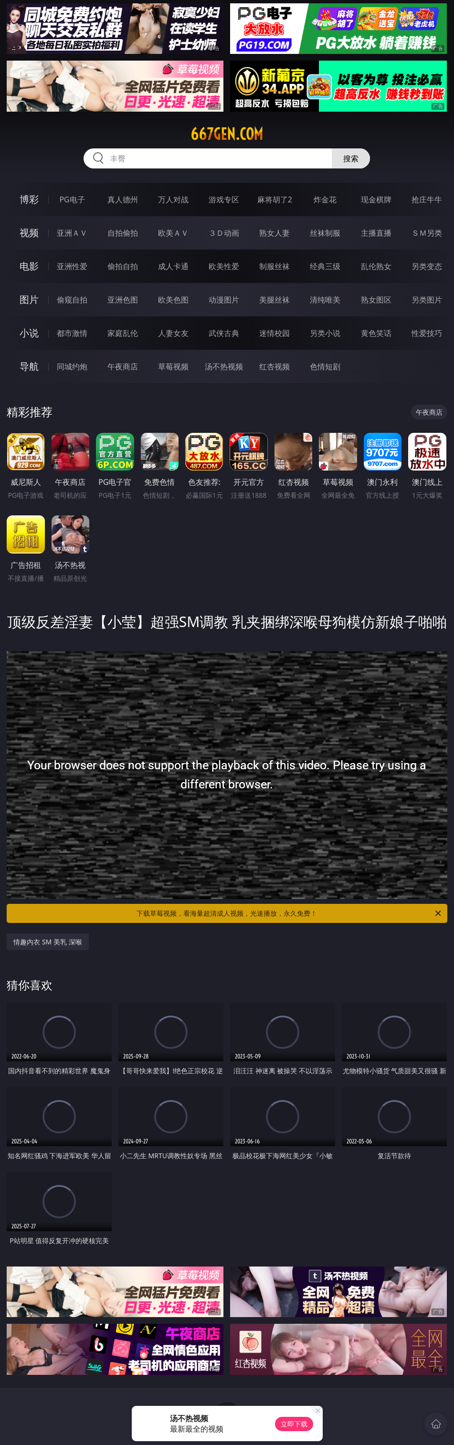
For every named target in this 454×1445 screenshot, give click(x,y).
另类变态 (427, 266)
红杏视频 (274, 366)
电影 (29, 266)
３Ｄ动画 (224, 233)
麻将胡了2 (274, 199)
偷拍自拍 (122, 266)
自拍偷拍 (122, 233)
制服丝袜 (274, 266)
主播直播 (376, 233)
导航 (29, 366)
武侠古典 (224, 333)
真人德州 (122, 199)
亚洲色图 (122, 299)
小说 (29, 332)
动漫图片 (224, 299)
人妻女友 (173, 333)
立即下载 (294, 1423)
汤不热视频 (224, 366)
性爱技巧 (427, 333)
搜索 (351, 158)
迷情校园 (274, 333)
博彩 (29, 199)
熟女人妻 (274, 233)
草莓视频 (173, 366)
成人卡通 (173, 266)
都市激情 (72, 333)
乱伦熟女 (376, 266)
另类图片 (427, 299)
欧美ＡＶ (173, 233)
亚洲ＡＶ (72, 233)
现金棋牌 (376, 199)
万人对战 (173, 199)
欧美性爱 (224, 266)
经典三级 (325, 266)
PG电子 (71, 199)
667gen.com (226, 134)
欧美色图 (173, 299)
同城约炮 (72, 366)
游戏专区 (224, 199)
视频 (29, 232)
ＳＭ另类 (427, 233)
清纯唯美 (325, 299)
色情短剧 (325, 366)
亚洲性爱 (72, 266)
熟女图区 (376, 299)
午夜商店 (122, 366)
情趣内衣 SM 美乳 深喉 (47, 941)
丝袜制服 (325, 233)
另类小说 (325, 333)
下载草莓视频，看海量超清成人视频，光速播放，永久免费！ (289, 913)
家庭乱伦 (122, 333)
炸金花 (325, 199)
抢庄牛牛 (427, 199)
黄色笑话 (376, 333)
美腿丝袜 (274, 299)
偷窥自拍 (72, 299)
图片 (29, 299)
